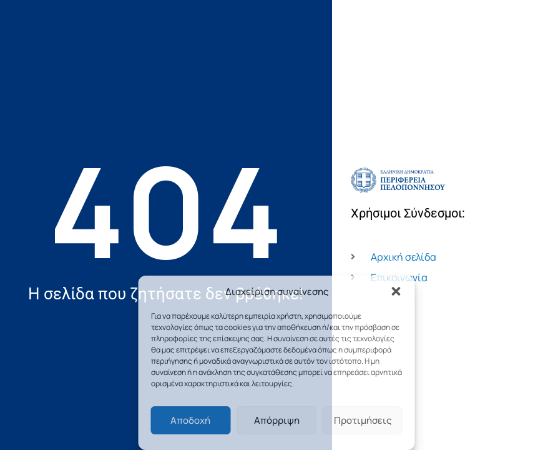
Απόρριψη (277, 420)
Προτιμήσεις (362, 420)
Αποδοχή (190, 420)
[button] (396, 291)
